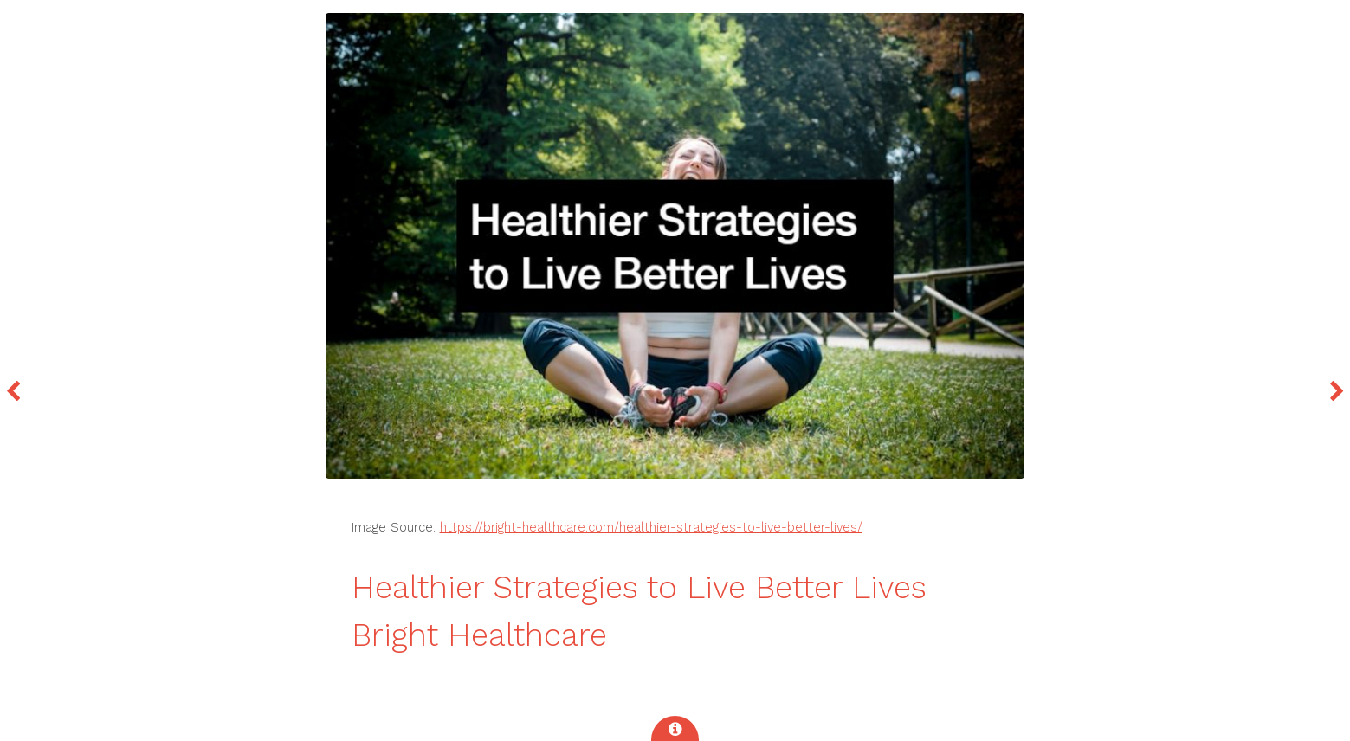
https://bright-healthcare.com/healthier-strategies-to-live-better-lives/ (651, 527)
